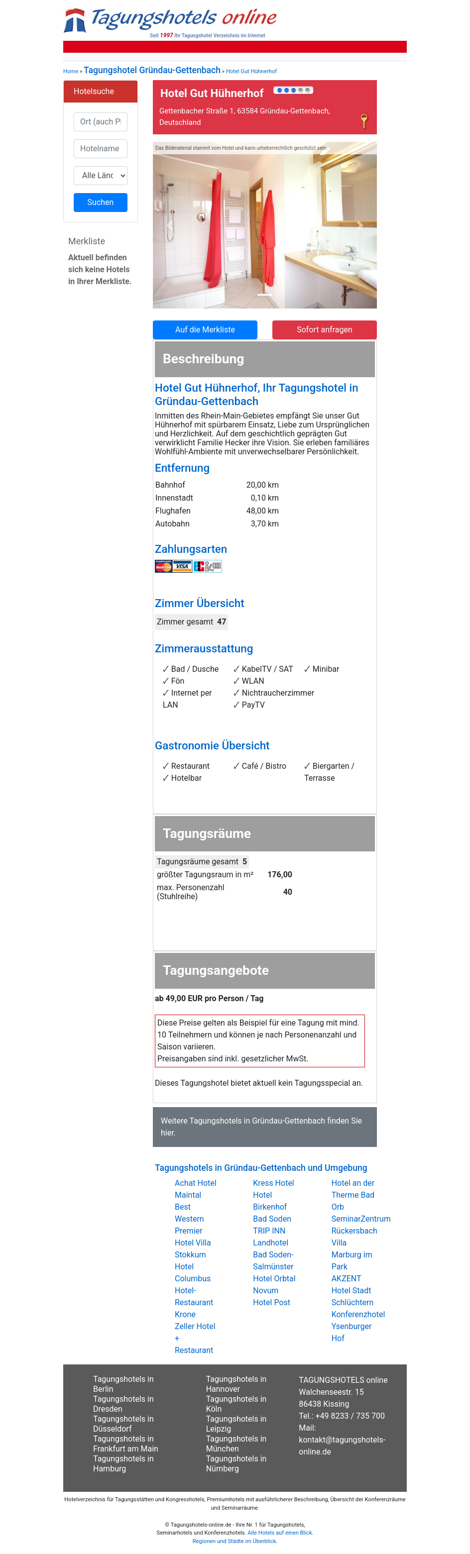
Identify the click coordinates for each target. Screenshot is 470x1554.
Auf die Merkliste (205, 329)
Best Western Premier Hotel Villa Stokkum (193, 1230)
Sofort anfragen (324, 329)
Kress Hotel (273, 1183)
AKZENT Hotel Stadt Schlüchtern (353, 1290)
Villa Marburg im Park (352, 1254)
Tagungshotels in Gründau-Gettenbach (257, 1121)
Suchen (101, 202)
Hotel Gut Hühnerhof (251, 71)
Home (70, 71)
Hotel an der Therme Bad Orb (353, 1195)
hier (167, 1133)
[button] (170, 225)
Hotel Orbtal (274, 1278)
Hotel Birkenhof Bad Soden (272, 1207)
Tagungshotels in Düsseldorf (123, 1424)
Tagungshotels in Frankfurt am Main (125, 1443)
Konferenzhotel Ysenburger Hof (358, 1326)
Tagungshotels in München (236, 1443)
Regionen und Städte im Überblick (234, 1541)
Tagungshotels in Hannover (236, 1384)
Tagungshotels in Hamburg (123, 1463)
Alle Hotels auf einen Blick (279, 1533)
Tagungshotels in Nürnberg (236, 1463)
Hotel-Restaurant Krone (194, 1302)
